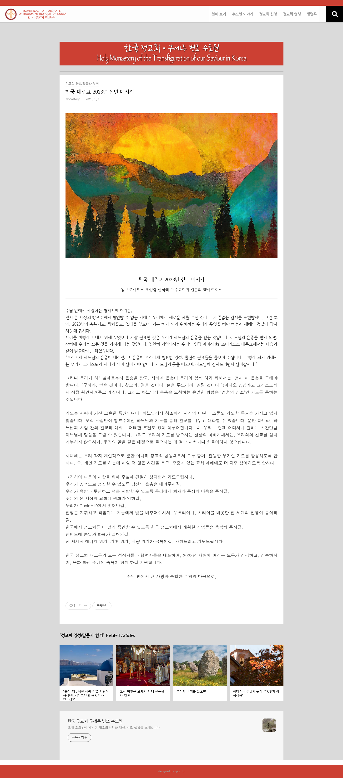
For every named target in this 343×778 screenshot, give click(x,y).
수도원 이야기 (242, 14)
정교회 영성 (292, 14)
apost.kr (180, 771)
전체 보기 (219, 14)
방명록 (312, 14)
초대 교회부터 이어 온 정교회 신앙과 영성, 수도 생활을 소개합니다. (114, 727)
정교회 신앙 (268, 14)
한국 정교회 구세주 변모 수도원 (95, 721)
